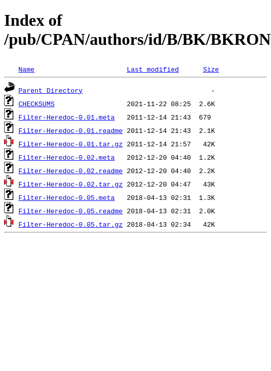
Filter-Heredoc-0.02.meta (67, 157)
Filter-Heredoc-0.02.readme (71, 170)
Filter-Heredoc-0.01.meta (67, 117)
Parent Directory (51, 90)
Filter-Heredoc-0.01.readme (71, 130)
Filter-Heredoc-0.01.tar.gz (71, 143)
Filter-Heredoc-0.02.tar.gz (71, 184)
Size (211, 69)
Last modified (152, 69)
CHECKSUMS (37, 103)
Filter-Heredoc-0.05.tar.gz (71, 224)
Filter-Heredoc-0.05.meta (67, 197)
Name (26, 69)
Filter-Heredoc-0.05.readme (71, 210)
